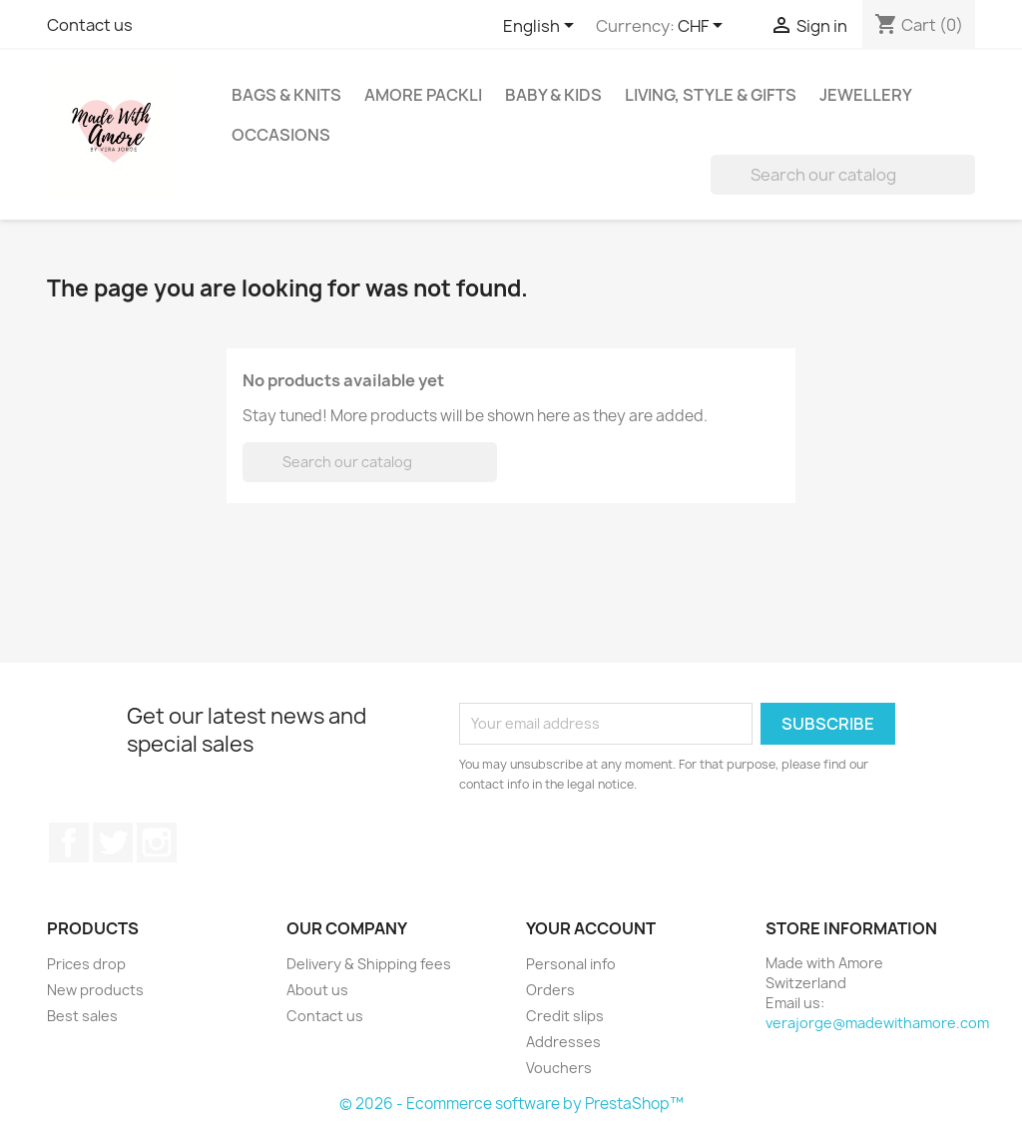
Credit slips (565, 1015)
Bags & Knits (286, 95)
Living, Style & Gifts (710, 95)
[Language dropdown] (542, 27)
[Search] (843, 175)
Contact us (90, 25)
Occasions (281, 135)
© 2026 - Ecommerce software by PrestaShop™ (511, 1103)
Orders (550, 989)
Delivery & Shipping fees (368, 963)
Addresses (563, 1041)
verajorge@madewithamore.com (877, 1022)
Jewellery (865, 95)
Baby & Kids (553, 95)
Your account (591, 928)
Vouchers (559, 1067)
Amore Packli (423, 95)
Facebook (69, 842)
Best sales (82, 1015)
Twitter (113, 842)
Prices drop (86, 963)
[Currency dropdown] (704, 27)
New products (95, 989)
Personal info (571, 963)
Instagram (157, 842)
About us (317, 989)
